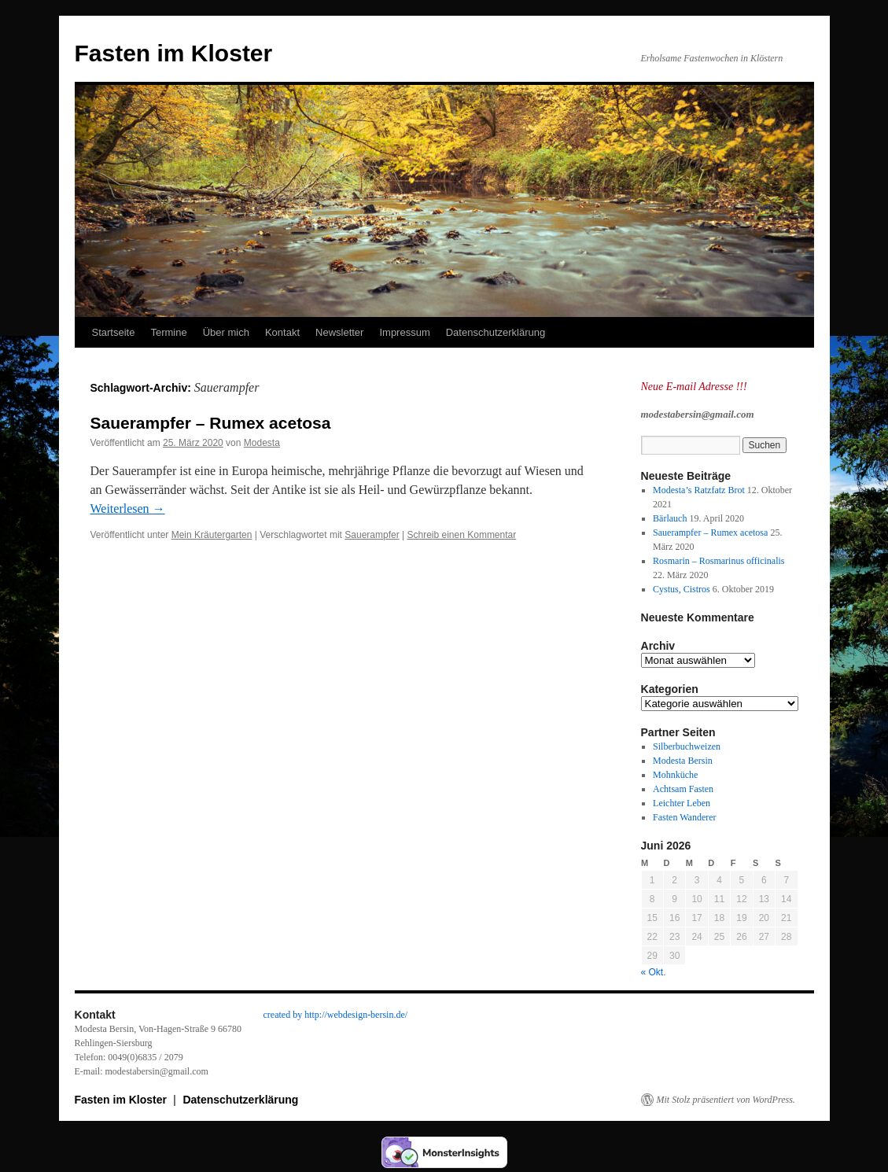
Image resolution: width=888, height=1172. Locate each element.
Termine (168, 332)
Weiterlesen (127, 508)
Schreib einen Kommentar (461, 534)
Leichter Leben (681, 803)
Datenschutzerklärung (495, 332)
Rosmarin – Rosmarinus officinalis (718, 560)
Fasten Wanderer (684, 817)
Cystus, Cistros (681, 589)
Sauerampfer (372, 534)
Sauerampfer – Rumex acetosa (210, 423)
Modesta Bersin (683, 760)
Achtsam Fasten (683, 788)
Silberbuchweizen (686, 746)
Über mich (226, 332)
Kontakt (282, 332)
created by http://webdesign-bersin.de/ (335, 1014)
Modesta (262, 442)
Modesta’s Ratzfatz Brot (699, 490)
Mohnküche (675, 774)
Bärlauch (670, 518)
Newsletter (339, 332)
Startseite (113, 332)
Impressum (404, 332)
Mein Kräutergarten (211, 534)
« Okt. (653, 972)
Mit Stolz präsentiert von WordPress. (726, 1099)
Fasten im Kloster (174, 53)
